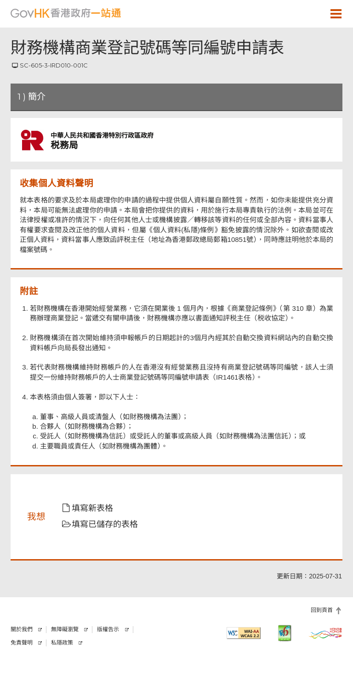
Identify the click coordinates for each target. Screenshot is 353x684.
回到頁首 (322, 610)
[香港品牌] (325, 633)
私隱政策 (62, 642)
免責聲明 (22, 642)
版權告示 (108, 629)
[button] (309, 13)
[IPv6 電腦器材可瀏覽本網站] (285, 633)
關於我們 (22, 629)
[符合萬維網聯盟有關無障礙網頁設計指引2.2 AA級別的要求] (244, 633)
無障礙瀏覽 (65, 629)
